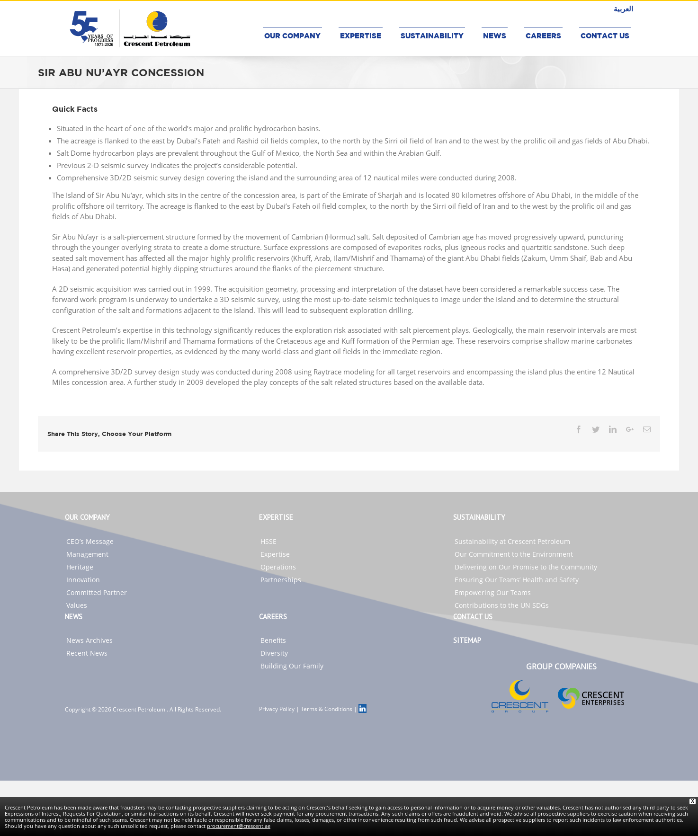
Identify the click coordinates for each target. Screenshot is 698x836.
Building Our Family (291, 665)
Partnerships (280, 579)
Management (87, 554)
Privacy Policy (277, 709)
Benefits (273, 640)
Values (76, 605)
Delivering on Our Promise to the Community (526, 566)
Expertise (275, 554)
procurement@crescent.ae (238, 825)
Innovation (83, 579)
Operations (278, 566)
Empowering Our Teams (493, 592)
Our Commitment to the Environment (514, 554)
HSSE (268, 541)
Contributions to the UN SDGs (502, 605)
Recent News (86, 653)
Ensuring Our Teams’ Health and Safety (517, 579)
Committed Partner (96, 592)
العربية (623, 8)
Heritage (79, 566)
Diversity (274, 653)
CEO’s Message (90, 541)
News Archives (89, 640)
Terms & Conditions (326, 709)
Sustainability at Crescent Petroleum (512, 541)
